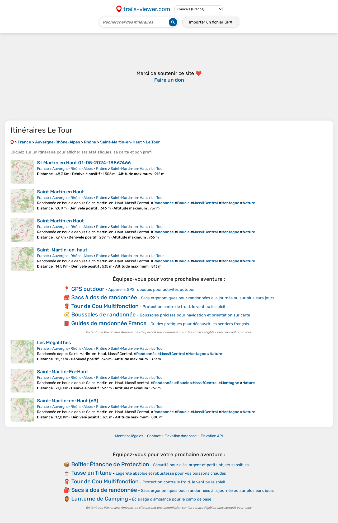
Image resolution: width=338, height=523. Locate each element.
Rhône (101, 168)
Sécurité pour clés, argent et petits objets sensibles (201, 465)
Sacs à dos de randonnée (104, 297)
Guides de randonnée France (109, 323)
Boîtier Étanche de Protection (110, 464)
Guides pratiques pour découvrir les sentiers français (200, 323)
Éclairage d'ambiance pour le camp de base (171, 499)
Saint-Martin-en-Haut (129, 168)
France (43, 168)
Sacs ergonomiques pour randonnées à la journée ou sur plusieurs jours (207, 298)
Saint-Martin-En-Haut (62, 372)
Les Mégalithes (54, 342)
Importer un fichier (210, 22)
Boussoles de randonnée (103, 314)
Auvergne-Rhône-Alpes (72, 168)
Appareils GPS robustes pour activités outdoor (151, 289)
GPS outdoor (87, 289)
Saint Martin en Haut (60, 192)
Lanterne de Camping (99, 498)
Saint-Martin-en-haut (62, 250)
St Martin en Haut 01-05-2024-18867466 (84, 163)
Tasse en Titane (91, 472)
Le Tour (157, 168)
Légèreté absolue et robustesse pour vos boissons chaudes (171, 473)
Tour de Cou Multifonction (105, 306)
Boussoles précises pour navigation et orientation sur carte (195, 315)
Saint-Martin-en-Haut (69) (67, 401)
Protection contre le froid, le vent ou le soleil (184, 306)
